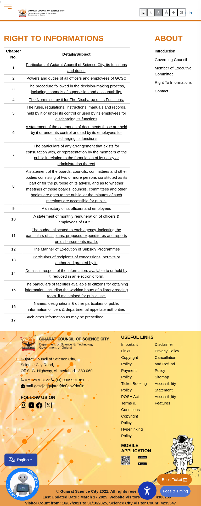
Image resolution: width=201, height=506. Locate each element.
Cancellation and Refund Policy (165, 364)
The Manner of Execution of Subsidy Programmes (75, 249)
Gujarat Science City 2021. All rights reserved (102, 491)
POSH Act (130, 396)
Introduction (165, 51)
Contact (161, 91)
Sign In (186, 12)
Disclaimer (164, 344)
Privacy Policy (167, 351)
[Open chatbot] (19, 481)
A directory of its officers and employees (75, 208)
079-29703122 (37, 380)
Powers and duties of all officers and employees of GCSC (76, 78)
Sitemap (162, 377)
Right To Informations (173, 82)
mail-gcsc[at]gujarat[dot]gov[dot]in (55, 386)
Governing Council (171, 59)
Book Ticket (174, 479)
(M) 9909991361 (69, 380)
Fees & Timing (175, 491)
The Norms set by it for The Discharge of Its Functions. (75, 99)
